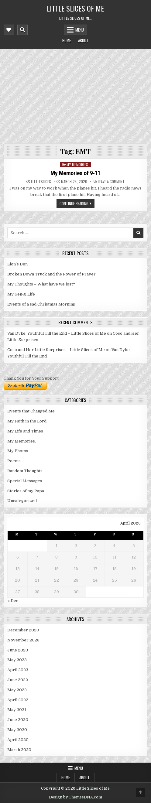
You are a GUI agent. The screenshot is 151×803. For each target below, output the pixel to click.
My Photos (17, 451)
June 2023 (17, 650)
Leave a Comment (111, 181)
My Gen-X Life (21, 294)
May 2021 (16, 709)
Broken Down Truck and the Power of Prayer (51, 274)
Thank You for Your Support (31, 378)
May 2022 (17, 690)
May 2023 (17, 660)
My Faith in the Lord (26, 421)
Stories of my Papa (25, 491)
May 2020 (17, 729)
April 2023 (17, 670)
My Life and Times (25, 431)
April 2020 (18, 739)
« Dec (12, 600)
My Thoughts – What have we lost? (41, 284)
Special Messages (24, 481)
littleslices (41, 181)
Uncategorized (22, 500)
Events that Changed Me (31, 411)
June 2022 (17, 680)
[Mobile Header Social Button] (9, 30)
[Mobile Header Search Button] (22, 30)
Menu (79, 30)
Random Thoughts (25, 471)
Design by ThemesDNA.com (75, 797)
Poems (14, 461)
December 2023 (23, 630)
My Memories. (78, 164)
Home (66, 40)
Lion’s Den (17, 264)
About (83, 40)
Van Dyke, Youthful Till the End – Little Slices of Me (56, 333)
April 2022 (17, 700)
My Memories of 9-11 (75, 173)
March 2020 (19, 749)
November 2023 (23, 640)
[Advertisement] (75, 94)
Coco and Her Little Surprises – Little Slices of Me (56, 349)
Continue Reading (74, 203)
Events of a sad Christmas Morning (41, 304)
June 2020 (17, 719)
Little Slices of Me (75, 8)
